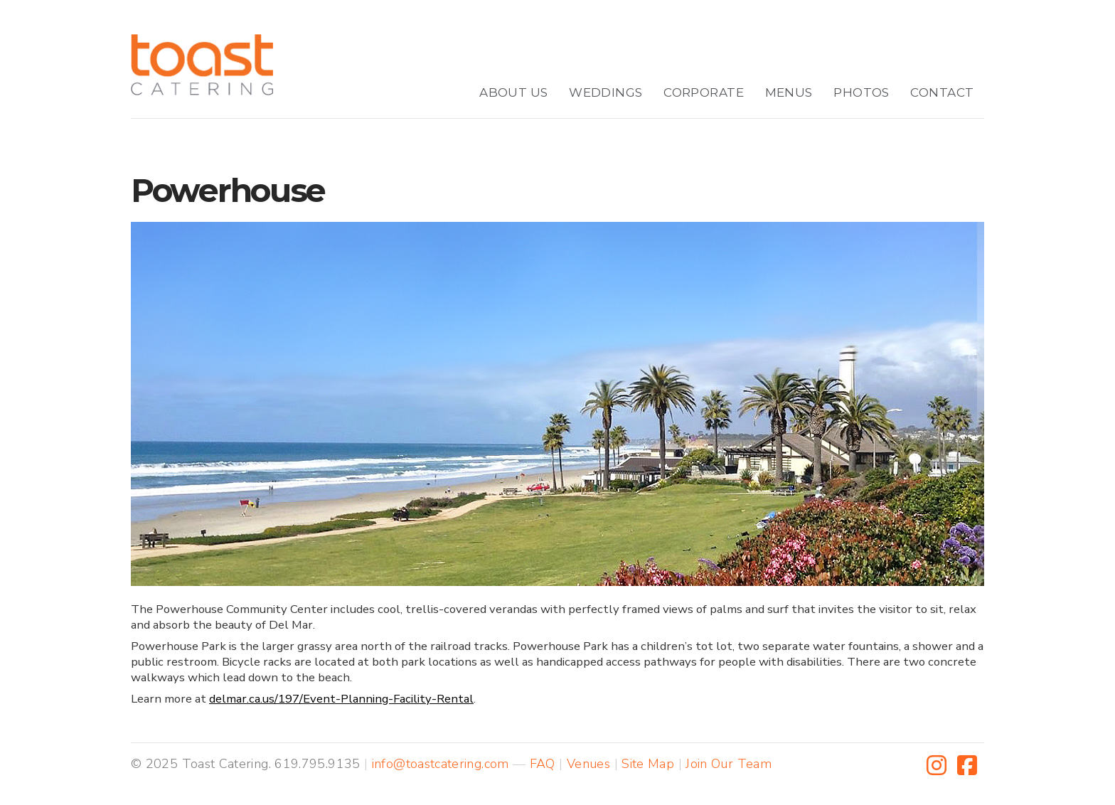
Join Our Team (728, 763)
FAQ (542, 763)
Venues (588, 763)
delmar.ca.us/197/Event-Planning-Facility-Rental (341, 699)
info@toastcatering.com (440, 763)
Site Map (647, 763)
